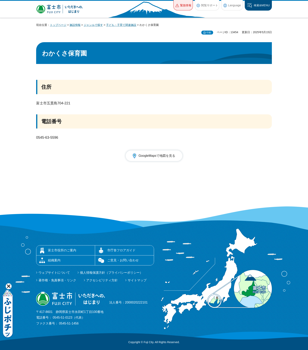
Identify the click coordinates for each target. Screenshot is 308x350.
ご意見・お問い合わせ (123, 260)
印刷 (208, 32)
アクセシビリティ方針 (102, 280)
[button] (183, 5)
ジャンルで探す (93, 24)
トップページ (58, 24)
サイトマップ (137, 280)
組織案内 (54, 260)
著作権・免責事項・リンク (57, 280)
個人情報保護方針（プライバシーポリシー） (111, 272)
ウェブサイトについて (54, 272)
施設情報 (75, 24)
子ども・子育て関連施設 (121, 24)
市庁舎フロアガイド (121, 250)
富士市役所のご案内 (62, 250)
